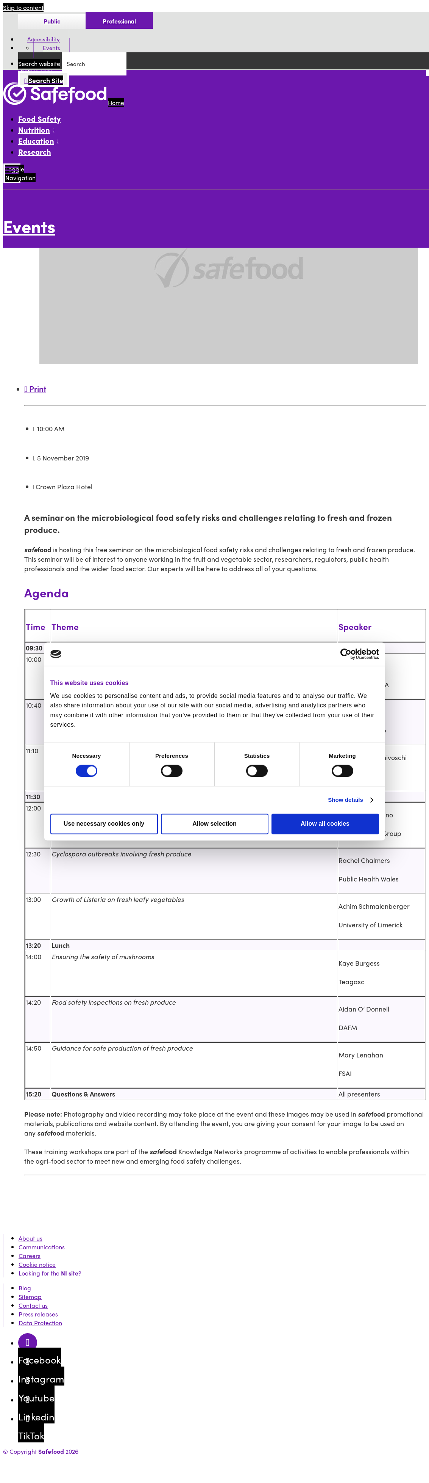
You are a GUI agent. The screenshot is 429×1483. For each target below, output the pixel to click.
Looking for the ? (50, 1273)
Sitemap (30, 1296)
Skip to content (23, 7)
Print (35, 388)
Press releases (38, 1314)
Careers (30, 1255)
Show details (345, 800)
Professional (119, 21)
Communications (42, 1247)
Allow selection (214, 824)
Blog (25, 1287)
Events (51, 48)
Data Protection (40, 1322)
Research (34, 151)
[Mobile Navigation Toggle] (12, 173)
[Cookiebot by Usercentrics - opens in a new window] (346, 654)
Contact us (33, 1305)
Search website (39, 63)
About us (30, 1238)
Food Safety (39, 118)
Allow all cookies (325, 824)
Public (52, 21)
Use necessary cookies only (104, 824)
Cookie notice (37, 1264)
